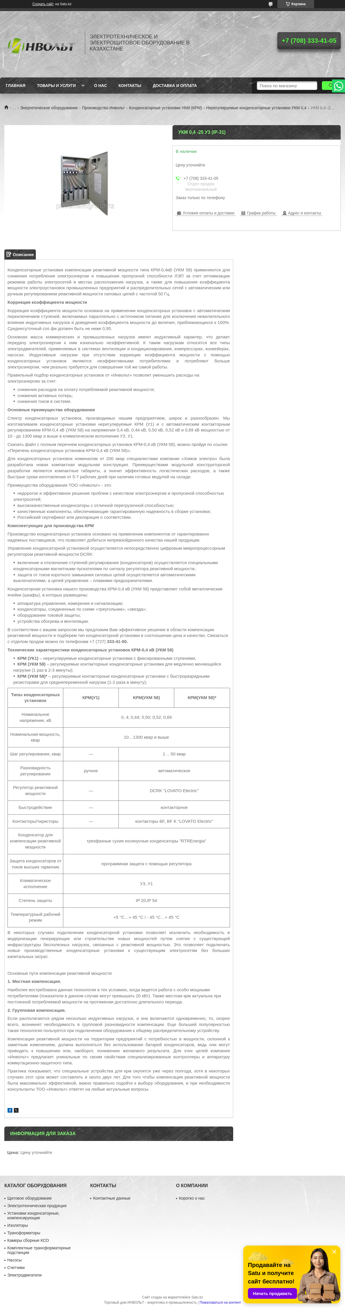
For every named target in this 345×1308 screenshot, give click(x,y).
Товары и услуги (56, 85)
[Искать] (331, 85)
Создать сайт (43, 4)
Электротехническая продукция (36, 1205)
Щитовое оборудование (29, 1198)
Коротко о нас (192, 1198)
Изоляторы (17, 1225)
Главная (15, 85)
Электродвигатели (24, 1275)
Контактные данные (111, 1198)
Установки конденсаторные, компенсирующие (33, 1215)
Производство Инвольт (103, 107)
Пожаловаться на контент (220, 1302)
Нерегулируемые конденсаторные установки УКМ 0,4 (256, 107)
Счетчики (16, 1267)
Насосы (14, 1260)
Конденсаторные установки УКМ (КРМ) (165, 107)
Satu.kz (197, 1297)
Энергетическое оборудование (49, 107)
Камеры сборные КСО (28, 1240)
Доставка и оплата (175, 85)
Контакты (129, 85)
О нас (100, 85)
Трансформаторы (23, 1233)
